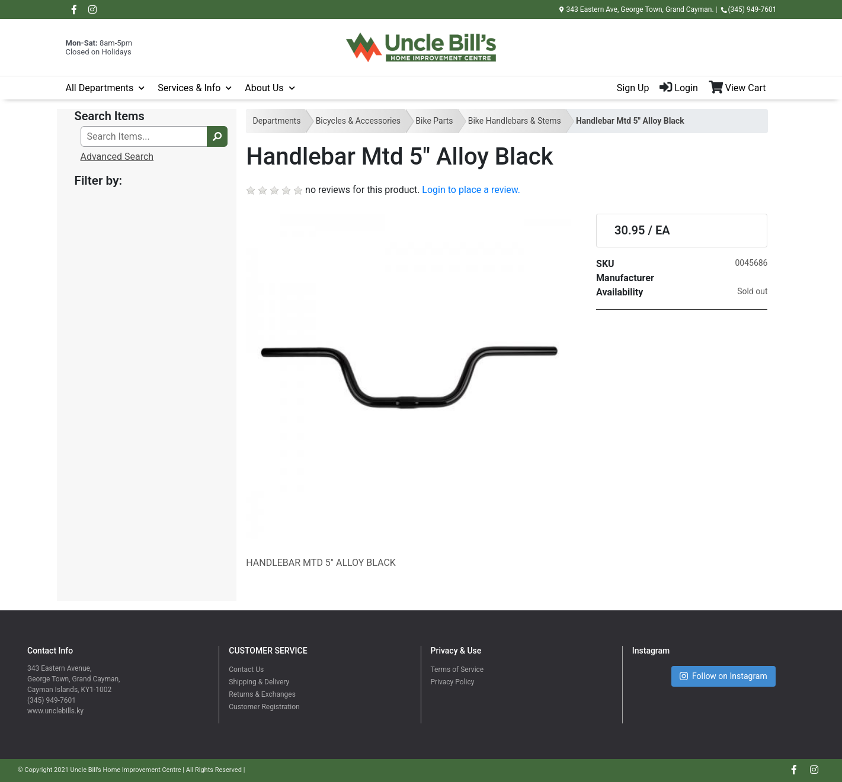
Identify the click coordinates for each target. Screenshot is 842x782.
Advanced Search (117, 156)
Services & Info (189, 88)
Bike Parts (434, 120)
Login (678, 88)
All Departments (100, 88)
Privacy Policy (453, 682)
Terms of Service (457, 669)
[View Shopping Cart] (743, 88)
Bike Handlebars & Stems (514, 120)
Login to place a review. (471, 189)
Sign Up (633, 88)
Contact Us (246, 669)
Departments (276, 120)
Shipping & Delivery (259, 682)
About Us (264, 88)
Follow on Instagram (723, 676)
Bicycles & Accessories (358, 120)
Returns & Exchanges (262, 694)
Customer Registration (264, 707)
